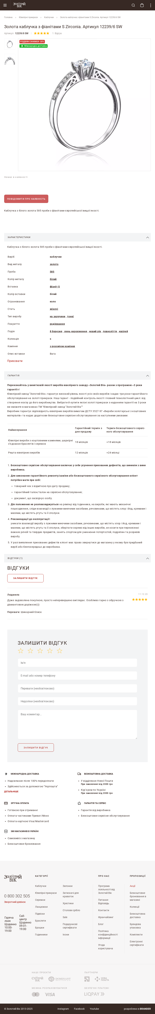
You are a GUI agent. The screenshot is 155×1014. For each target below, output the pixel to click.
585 (52, 271)
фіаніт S (55, 286)
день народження (75, 331)
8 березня (56, 331)
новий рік (95, 331)
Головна (8, 17)
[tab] (77, 237)
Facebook (79, 1008)
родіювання (57, 324)
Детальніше (11, 791)
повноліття (110, 331)
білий (53, 279)
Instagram (63, 1008)
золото (54, 264)
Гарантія (13, 375)
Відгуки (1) (15, 558)
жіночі (54, 309)
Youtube (94, 1008)
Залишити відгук (25, 578)
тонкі (70, 316)
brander (145, 1008)
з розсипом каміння (62, 346)
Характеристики (19, 237)
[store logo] (69, 5)
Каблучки (49, 17)
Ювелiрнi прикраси (28, 17)
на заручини (57, 316)
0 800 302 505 (17, 896)
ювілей (123, 331)
